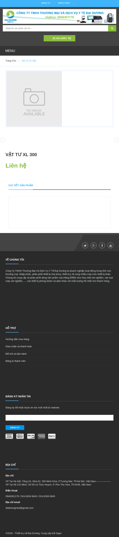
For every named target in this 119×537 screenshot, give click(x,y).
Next (116, 139)
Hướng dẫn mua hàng (17, 339)
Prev (2, 140)
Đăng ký (46, 3)
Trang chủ (11, 61)
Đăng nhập (64, 3)
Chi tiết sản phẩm (20, 185)
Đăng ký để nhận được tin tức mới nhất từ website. (33, 407)
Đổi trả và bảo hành (16, 353)
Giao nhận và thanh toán (19, 346)
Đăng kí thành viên (16, 361)
